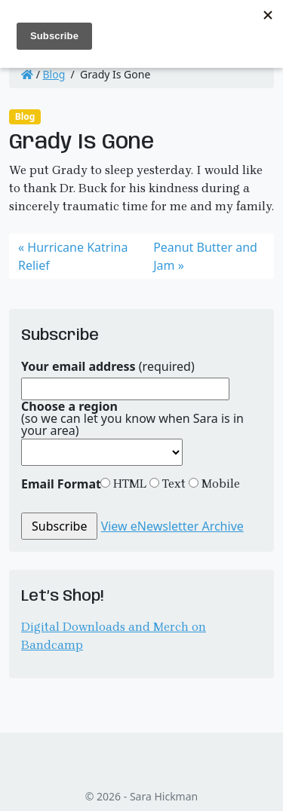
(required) (108, 366)
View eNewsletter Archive (172, 526)
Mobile (219, 483)
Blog (54, 74)
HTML (128, 483)
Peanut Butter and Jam (205, 256)
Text (172, 483)
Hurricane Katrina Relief (73, 256)
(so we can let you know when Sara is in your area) (132, 418)
